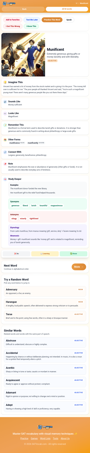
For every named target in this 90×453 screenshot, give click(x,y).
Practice (24, 438)
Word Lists (45, 438)
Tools (55, 438)
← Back (23, 9)
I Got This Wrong (13, 26)
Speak (69, 20)
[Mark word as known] (73, 253)
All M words (67, 9)
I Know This (31, 26)
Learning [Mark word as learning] (45, 254)
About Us (65, 438)
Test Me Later (32, 20)
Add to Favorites (13, 20)
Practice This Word (52, 20)
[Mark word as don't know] (16, 253)
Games (34, 438)
